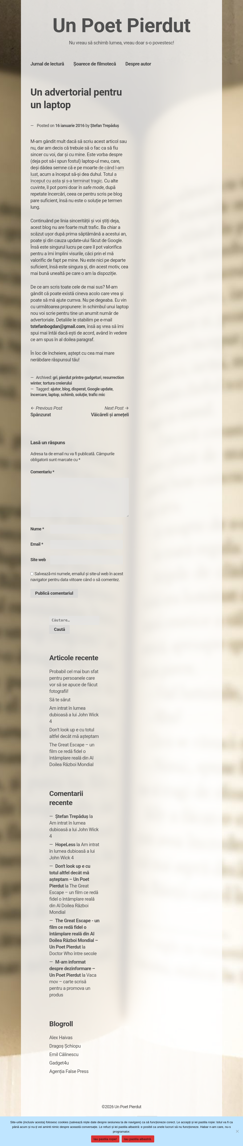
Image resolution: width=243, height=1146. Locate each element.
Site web (38, 559)
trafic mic (97, 394)
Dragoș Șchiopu (65, 1046)
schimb (67, 394)
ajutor (56, 389)
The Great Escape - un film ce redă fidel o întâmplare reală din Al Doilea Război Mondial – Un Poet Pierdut (74, 934)
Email (36, 544)
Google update (100, 389)
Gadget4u (59, 1063)
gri (55, 377)
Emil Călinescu (63, 1054)
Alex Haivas (61, 1037)
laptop (53, 394)
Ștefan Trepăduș (104, 125)
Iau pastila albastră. (138, 1139)
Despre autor (138, 64)
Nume (37, 528)
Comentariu (42, 471)
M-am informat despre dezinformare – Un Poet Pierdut (72, 968)
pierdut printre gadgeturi (80, 377)
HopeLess (65, 844)
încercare (38, 394)
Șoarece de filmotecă (94, 64)
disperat (78, 389)
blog (66, 389)
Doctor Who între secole (73, 953)
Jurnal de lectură (47, 64)
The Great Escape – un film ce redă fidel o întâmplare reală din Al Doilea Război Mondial (73, 899)
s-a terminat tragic (84, 181)
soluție (81, 394)
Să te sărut (59, 699)
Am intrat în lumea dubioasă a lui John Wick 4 (73, 714)
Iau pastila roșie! (105, 1139)
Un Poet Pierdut (121, 25)
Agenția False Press (69, 1071)
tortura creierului (57, 383)
